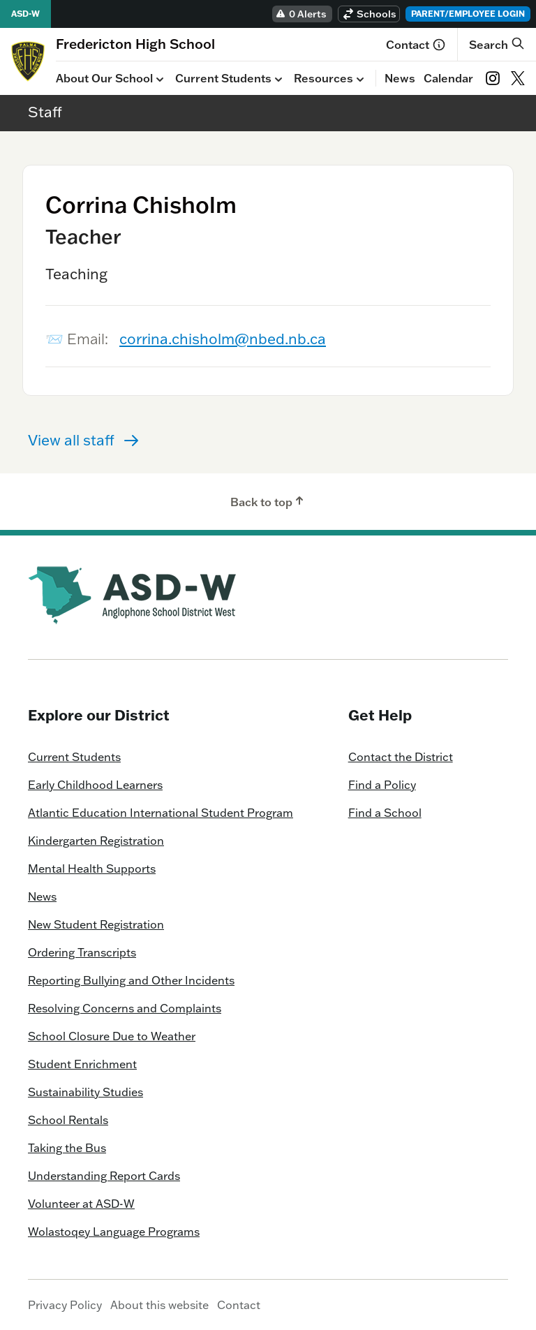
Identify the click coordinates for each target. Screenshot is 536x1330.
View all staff (84, 440)
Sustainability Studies (85, 1092)
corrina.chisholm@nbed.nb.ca (222, 339)
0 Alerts (301, 14)
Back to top (268, 501)
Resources (330, 79)
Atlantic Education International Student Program (160, 813)
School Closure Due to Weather (111, 1036)
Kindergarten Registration (96, 841)
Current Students (230, 79)
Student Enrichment (82, 1064)
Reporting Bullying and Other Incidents (131, 980)
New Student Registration (96, 924)
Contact (416, 45)
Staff (45, 112)
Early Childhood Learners (95, 785)
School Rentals (68, 1120)
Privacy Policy (65, 1305)
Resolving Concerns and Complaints (124, 1008)
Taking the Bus (67, 1148)
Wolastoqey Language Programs (114, 1232)
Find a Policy (382, 785)
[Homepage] (135, 43)
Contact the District (400, 757)
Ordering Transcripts (82, 952)
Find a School (385, 813)
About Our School (111, 79)
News (400, 78)
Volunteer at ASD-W (81, 1204)
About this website (159, 1305)
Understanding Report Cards (104, 1176)
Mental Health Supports (92, 868)
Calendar (448, 78)
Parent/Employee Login (468, 13)
